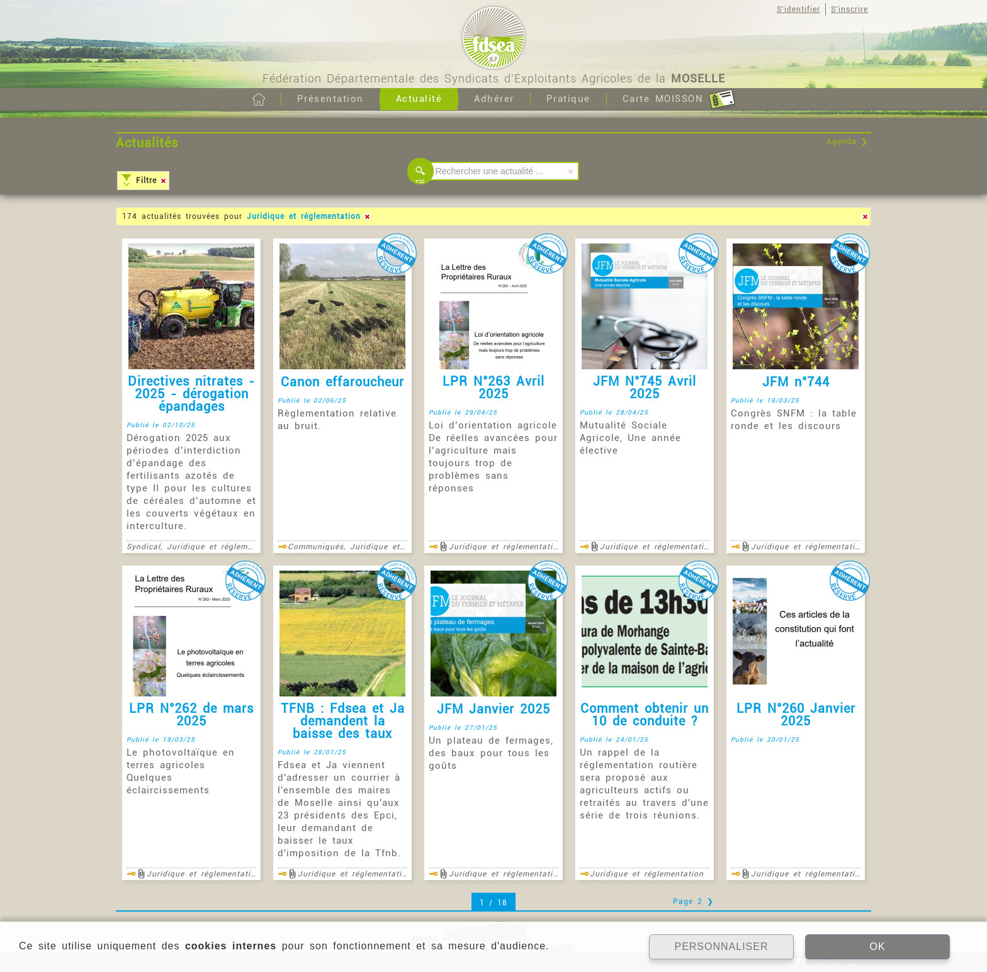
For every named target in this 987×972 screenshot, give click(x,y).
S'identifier (798, 9)
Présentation (330, 98)
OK (877, 946)
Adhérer (494, 98)
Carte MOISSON (679, 99)
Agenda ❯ (847, 141)
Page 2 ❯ (693, 901)
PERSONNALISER (721, 946)
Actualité (419, 98)
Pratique (568, 98)
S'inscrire (849, 9)
